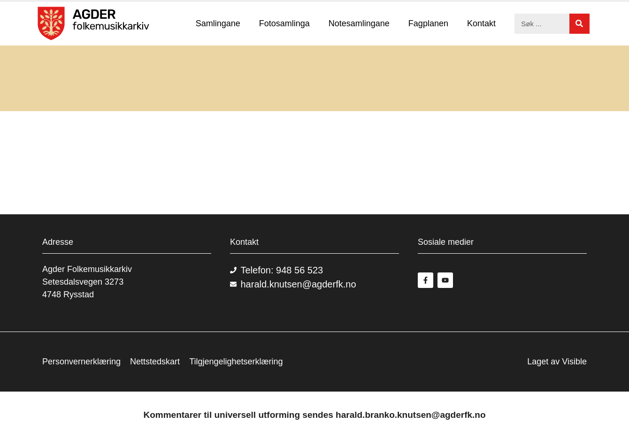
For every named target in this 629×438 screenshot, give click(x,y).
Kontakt (481, 23)
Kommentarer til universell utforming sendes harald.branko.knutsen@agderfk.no (314, 415)
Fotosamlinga (284, 23)
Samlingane (218, 23)
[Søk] (579, 24)
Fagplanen (428, 23)
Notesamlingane (359, 23)
